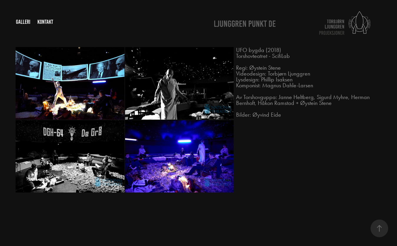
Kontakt (45, 22)
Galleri (23, 22)
